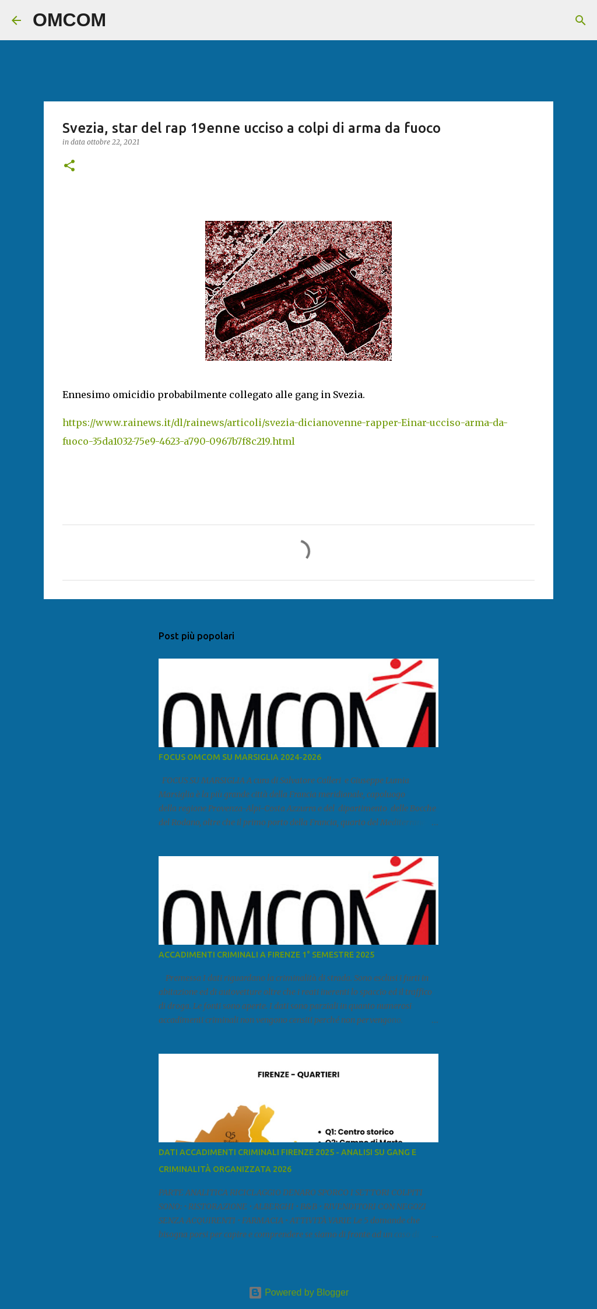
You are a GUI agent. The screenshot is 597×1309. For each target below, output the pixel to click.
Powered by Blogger (298, 1292)
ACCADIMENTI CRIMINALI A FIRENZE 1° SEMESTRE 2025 (266, 954)
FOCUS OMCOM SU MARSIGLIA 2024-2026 (240, 757)
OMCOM (69, 19)
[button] (69, 166)
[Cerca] (122, 20)
